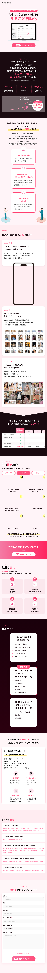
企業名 (5, 896)
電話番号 (6, 910)
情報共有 (38, 473)
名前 (4, 903)
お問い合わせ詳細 (7, 932)
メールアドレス (7, 917)
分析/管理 (23, 473)
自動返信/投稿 (8, 473)
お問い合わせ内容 (8, 925)
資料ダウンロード (24, 45)
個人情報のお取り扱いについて (23, 956)
